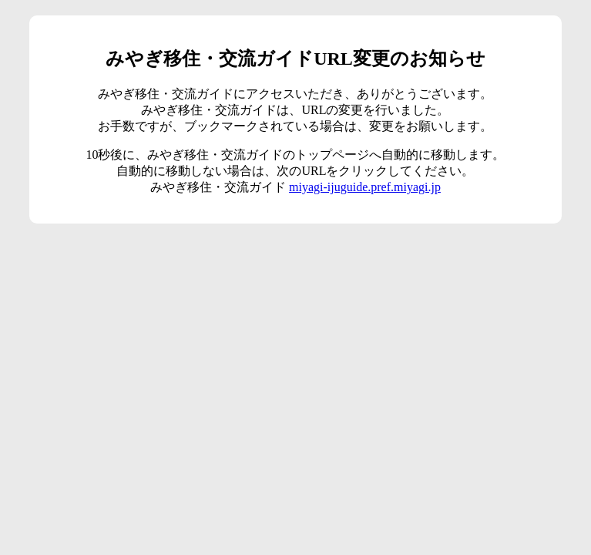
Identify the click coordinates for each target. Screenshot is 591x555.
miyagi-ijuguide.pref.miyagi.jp (365, 186)
